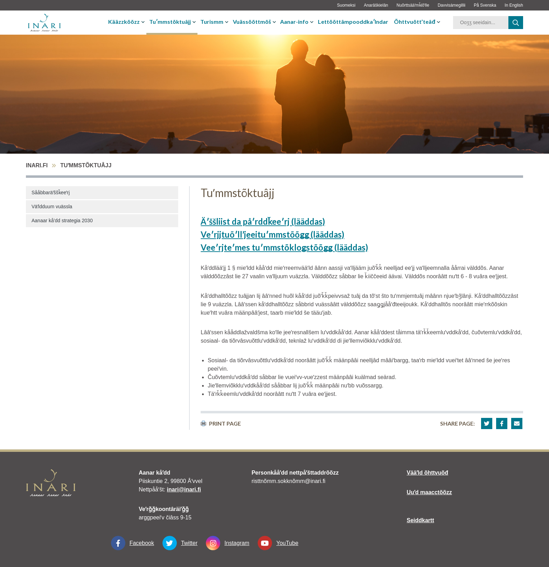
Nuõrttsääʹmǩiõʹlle (413, 5)
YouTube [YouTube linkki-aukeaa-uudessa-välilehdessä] (278, 543)
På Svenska (485, 5)
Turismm (211, 21)
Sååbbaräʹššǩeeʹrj (51, 192)
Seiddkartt (420, 520)
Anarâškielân (376, 5)
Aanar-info (294, 21)
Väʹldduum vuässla (52, 206)
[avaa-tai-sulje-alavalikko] (143, 21)
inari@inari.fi (184, 489)
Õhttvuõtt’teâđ (414, 21)
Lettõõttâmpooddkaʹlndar (353, 21)
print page (221, 423)
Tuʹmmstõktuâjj (170, 21)
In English (514, 5)
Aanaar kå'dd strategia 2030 (62, 220)
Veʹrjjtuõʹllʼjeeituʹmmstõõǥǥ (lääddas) (272, 234)
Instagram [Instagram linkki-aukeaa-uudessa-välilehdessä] (227, 543)
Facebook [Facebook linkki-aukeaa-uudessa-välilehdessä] (132, 543)
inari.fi (37, 165)
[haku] (515, 22)
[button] (486, 423)
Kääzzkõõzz (124, 21)
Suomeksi (346, 5)
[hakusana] (480, 22)
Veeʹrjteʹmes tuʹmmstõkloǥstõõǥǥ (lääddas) (284, 247)
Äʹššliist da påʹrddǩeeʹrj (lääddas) (263, 221)
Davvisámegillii (451, 5)
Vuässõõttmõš (252, 21)
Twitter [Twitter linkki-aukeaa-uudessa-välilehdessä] (179, 543)
